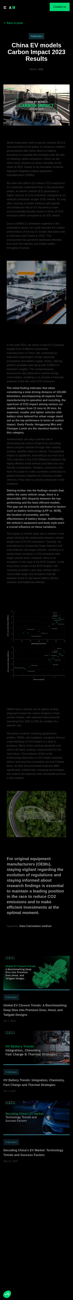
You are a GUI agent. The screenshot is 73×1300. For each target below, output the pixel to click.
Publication (36, 36)
